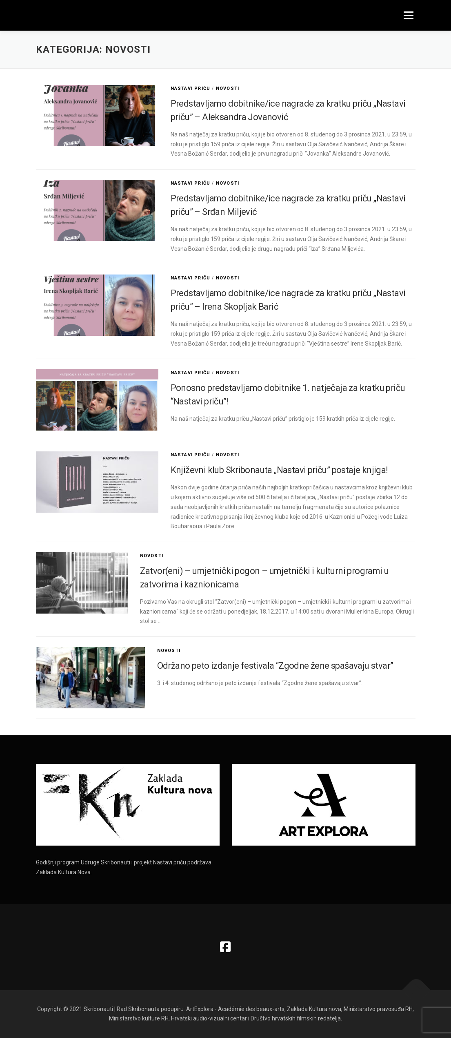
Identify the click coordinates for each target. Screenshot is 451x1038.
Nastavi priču (191, 88)
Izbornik (408, 15)
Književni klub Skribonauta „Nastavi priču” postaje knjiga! (279, 470)
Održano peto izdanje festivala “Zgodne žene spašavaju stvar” (275, 666)
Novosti (227, 88)
